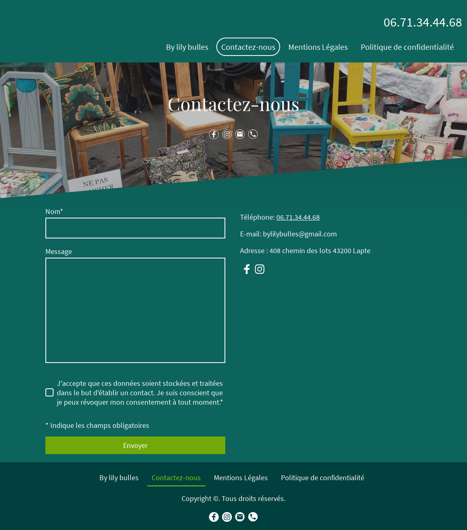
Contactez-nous (248, 47)
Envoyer (135, 445)
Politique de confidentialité (407, 47)
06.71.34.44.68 (298, 217)
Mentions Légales (318, 47)
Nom (54, 211)
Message (58, 251)
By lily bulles (187, 47)
